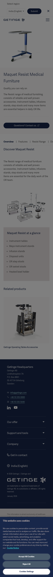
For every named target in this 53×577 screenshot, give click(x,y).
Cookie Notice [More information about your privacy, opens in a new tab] (13, 548)
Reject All (26, 564)
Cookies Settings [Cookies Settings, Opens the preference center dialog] (26, 571)
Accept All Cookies (26, 556)
